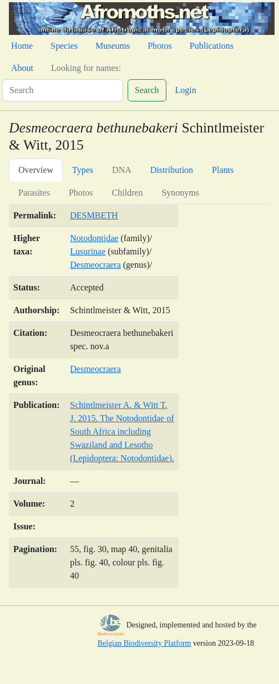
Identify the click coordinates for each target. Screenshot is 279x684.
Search (147, 90)
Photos (160, 45)
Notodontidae (94, 238)
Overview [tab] (35, 170)
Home (22, 45)
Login (185, 90)
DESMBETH (94, 215)
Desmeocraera (95, 264)
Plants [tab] (223, 170)
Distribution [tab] (171, 170)
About (22, 68)
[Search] (62, 90)
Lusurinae (87, 251)
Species (64, 45)
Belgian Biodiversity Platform (144, 643)
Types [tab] (82, 170)
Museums (112, 45)
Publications (212, 45)
